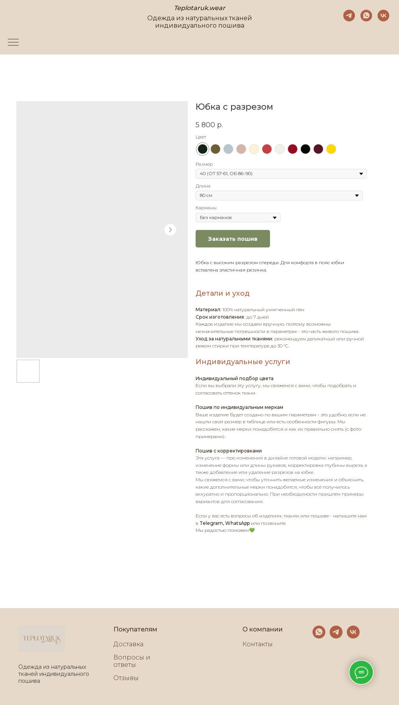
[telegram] (349, 15)
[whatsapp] (366, 15)
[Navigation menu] (13, 43)
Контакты (257, 644)
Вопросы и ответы (131, 661)
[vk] (383, 15)
